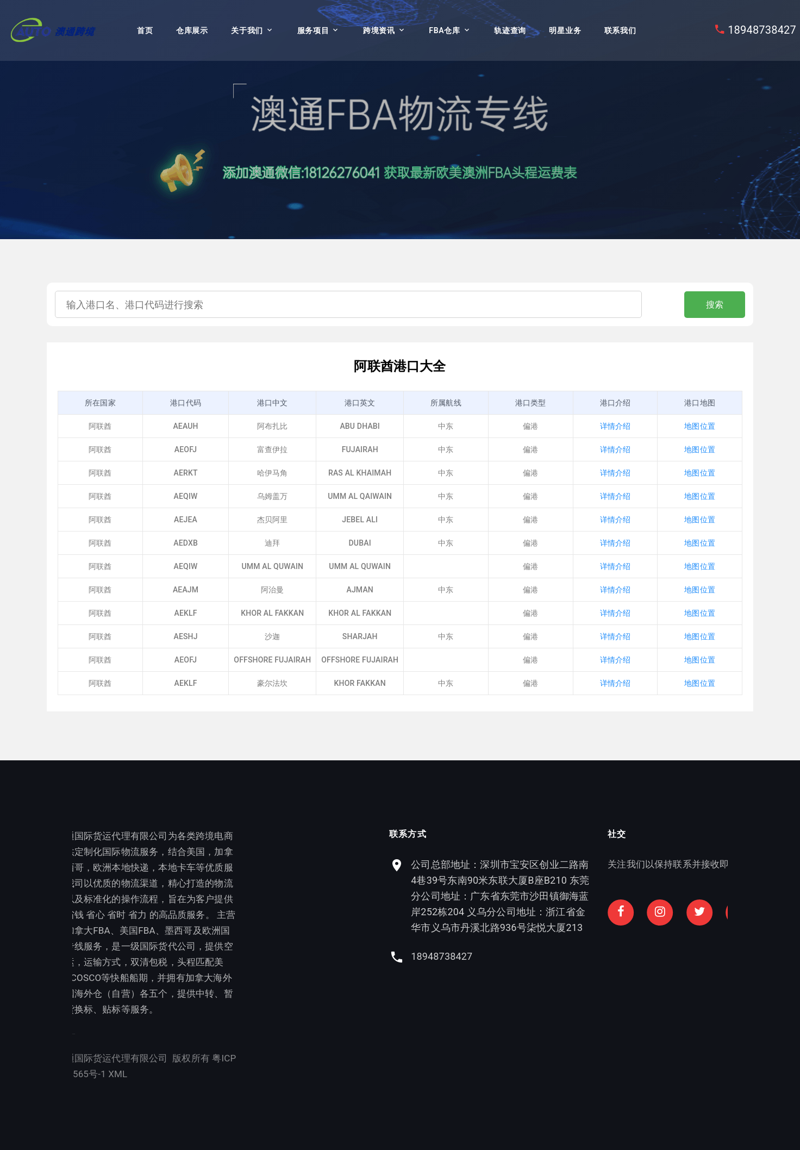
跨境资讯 (379, 30)
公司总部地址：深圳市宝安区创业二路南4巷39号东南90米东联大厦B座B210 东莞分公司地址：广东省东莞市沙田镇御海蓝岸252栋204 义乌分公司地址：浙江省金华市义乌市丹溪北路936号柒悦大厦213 (588, 896)
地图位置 (699, 426)
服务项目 (313, 30)
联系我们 (620, 30)
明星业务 (565, 30)
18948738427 (762, 29)
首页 (145, 30)
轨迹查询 (510, 30)
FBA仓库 (444, 30)
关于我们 (247, 30)
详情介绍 (615, 426)
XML (75, 1073)
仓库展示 (192, 30)
